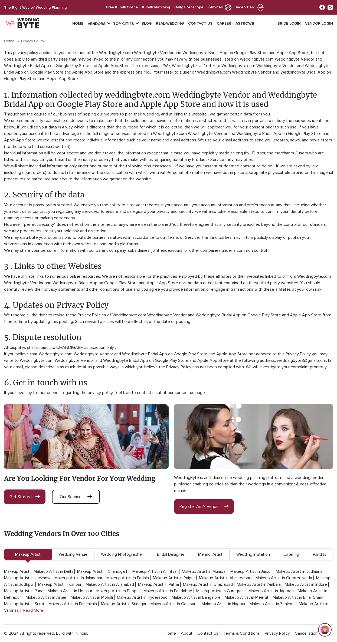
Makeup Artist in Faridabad (167, 590)
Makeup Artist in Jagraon (271, 590)
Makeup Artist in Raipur (174, 577)
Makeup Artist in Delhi (53, 571)
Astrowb (244, 23)
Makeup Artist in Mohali (92, 597)
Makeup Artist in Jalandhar (78, 577)
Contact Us (200, 23)
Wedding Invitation (253, 554)
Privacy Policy (32, 41)
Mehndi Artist (210, 554)
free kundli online (122, 7)
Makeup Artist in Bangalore (196, 597)
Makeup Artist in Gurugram (220, 590)
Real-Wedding (170, 23)
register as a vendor (203, 506)
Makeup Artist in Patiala (127, 577)
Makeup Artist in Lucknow (27, 577)
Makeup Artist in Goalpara (174, 603)
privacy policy (277, 633)
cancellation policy (312, 633)
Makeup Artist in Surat (24, 603)
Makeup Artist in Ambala (259, 584)
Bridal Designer (170, 554)
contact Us (207, 633)
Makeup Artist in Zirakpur (272, 603)
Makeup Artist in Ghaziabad (208, 584)
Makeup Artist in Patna (158, 584)
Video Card (250, 7)
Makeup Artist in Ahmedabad (225, 577)
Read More (33, 610)
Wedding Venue (73, 554)
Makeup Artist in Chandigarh (102, 571)
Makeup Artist (28, 554)
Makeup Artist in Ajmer (46, 597)
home (170, 633)
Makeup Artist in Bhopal (117, 590)
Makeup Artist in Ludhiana (299, 571)
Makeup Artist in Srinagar (123, 603)
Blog (147, 23)
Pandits (319, 554)
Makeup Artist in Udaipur (70, 590)
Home (77, 23)
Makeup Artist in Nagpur (224, 603)
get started (24, 496)
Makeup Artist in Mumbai (204, 571)
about (186, 633)
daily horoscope (188, 7)
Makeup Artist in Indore (306, 584)
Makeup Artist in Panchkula (72, 603)
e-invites (219, 7)
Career (224, 23)
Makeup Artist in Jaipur (251, 571)
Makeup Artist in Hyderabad (142, 597)
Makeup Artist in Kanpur (59, 584)
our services (76, 496)
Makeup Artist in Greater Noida (284, 577)
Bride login (289, 23)
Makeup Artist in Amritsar (155, 571)
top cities (123, 23)
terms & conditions (241, 633)
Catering (291, 554)
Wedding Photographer (122, 554)
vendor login (319, 23)
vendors (97, 23)
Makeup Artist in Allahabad (110, 584)
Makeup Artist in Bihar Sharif (298, 597)
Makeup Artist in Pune (24, 590)
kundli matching (156, 7)
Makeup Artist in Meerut (247, 597)
